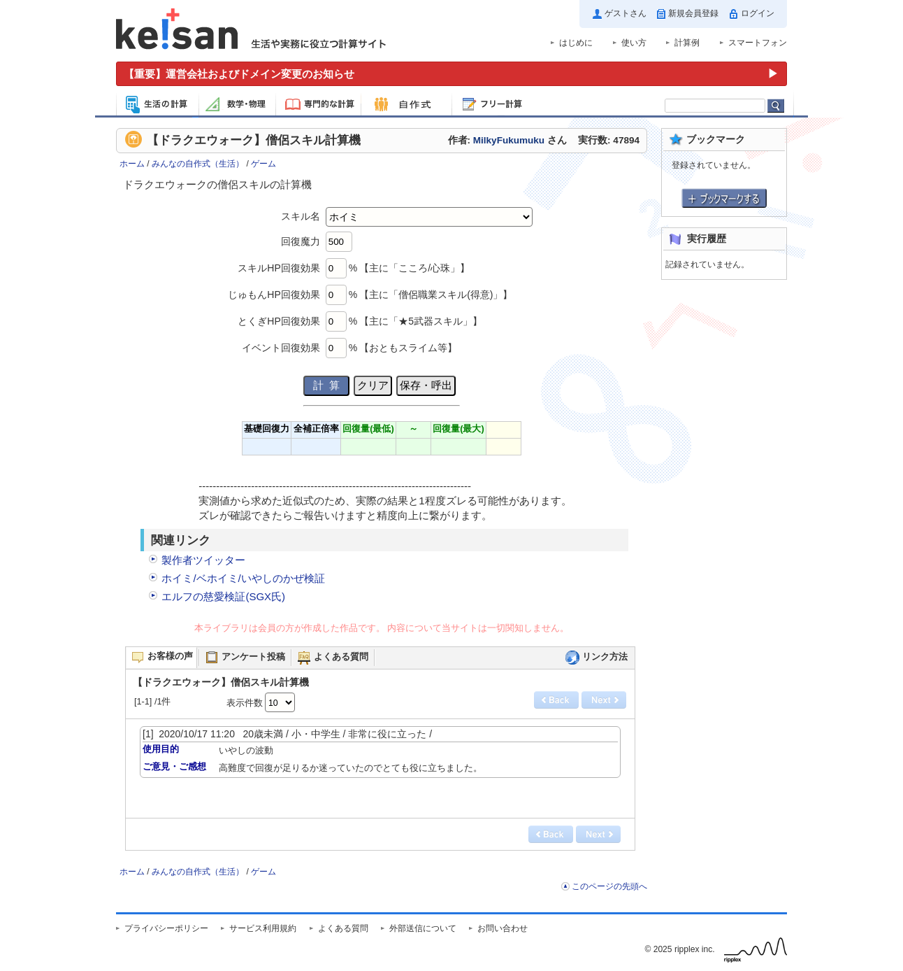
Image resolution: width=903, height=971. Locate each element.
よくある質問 (343, 928)
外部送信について (422, 928)
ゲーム (263, 164)
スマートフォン (757, 43)
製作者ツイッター (203, 560)
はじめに (576, 43)
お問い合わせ (502, 928)
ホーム (132, 164)
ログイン (757, 13)
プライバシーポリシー (166, 928)
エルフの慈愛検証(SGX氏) (223, 596)
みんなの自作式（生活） (198, 164)
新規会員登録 (693, 13)
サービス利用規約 (262, 928)
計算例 (687, 43)
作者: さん (507, 140)
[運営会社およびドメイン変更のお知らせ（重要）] (451, 74)
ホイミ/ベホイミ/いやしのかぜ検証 (242, 578)
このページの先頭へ (609, 886)
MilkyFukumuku (508, 140)
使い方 (633, 43)
